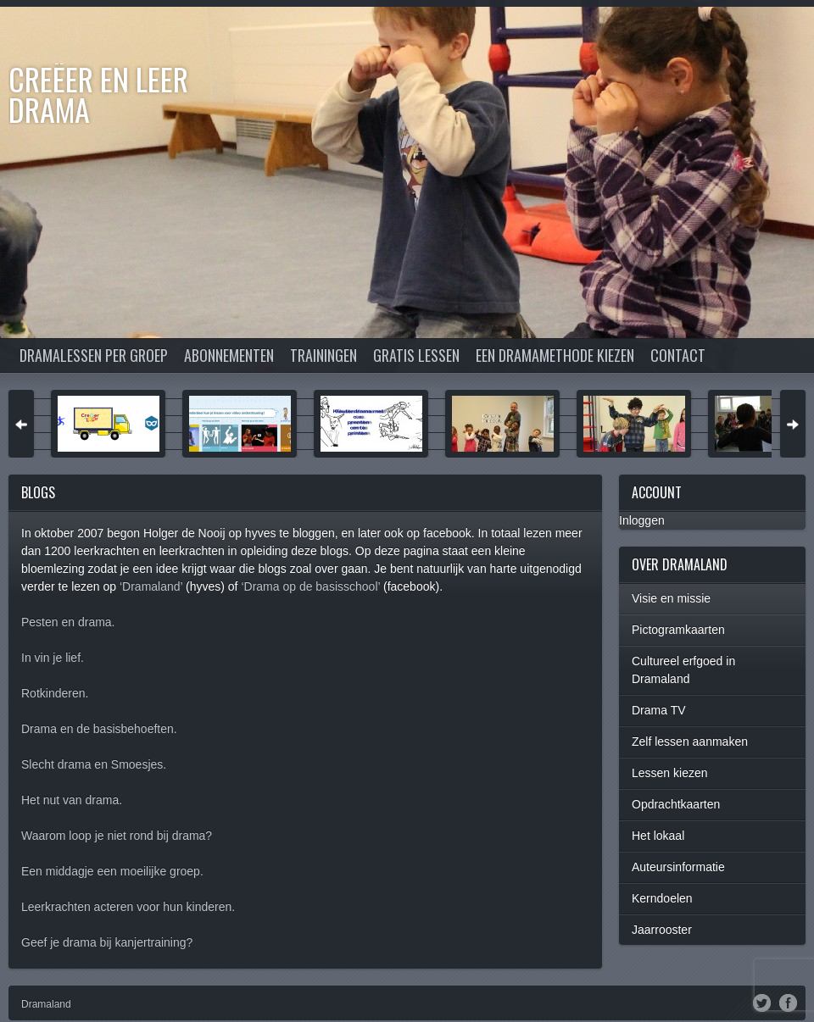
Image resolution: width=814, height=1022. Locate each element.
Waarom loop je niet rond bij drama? (116, 835)
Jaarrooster (662, 929)
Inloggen (642, 520)
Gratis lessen (416, 355)
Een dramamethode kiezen (555, 355)
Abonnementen (229, 355)
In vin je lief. (52, 657)
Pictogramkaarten (678, 629)
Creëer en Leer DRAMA (98, 93)
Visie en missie (671, 598)
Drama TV (659, 710)
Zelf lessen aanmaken (690, 741)
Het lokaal (658, 835)
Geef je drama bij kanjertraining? (106, 942)
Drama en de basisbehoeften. (99, 729)
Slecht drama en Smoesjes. (93, 764)
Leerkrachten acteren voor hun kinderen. (128, 907)
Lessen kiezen (670, 773)
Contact (677, 355)
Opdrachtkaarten (676, 804)
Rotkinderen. (54, 693)
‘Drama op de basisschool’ (310, 586)
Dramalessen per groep (94, 355)
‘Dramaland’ (151, 586)
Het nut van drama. (71, 800)
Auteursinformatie (678, 867)
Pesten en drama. (68, 622)
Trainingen (323, 355)
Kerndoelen (662, 898)
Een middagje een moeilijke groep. (112, 871)
